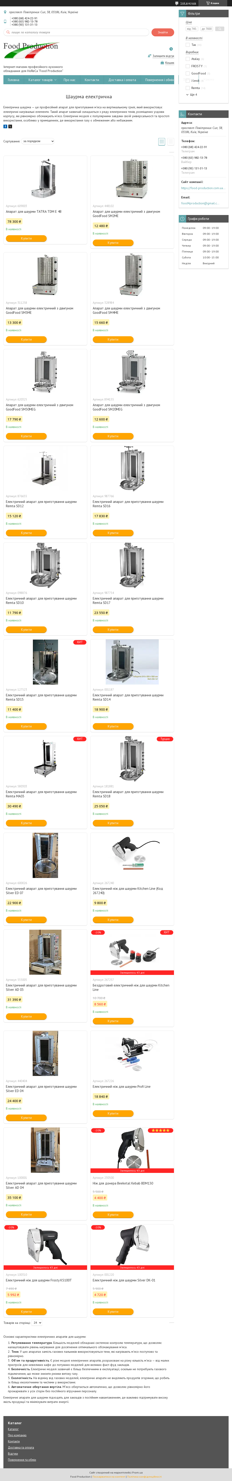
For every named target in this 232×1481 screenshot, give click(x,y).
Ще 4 (193, 94)
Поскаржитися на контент (109, 1476)
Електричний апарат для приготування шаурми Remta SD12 (41, 503)
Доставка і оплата (122, 80)
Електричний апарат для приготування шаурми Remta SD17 (128, 600)
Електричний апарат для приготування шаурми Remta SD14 (128, 697)
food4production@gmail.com (201, 203)
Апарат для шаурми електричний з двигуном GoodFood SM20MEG (126, 407)
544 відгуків (188, 3)
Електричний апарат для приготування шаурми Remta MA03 (41, 794)
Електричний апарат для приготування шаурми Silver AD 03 (41, 987)
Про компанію (17, 1435)
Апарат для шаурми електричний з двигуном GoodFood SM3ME (39, 310)
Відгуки (188, 80)
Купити (26, 238)
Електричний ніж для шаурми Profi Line (122, 1086)
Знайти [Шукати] (163, 32)
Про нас (70, 80)
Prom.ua (137, 1472)
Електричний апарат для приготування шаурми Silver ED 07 (41, 890)
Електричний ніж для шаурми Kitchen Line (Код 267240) (128, 890)
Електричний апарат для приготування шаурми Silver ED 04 (41, 1088)
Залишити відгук (163, 56)
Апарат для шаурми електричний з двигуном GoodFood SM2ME (126, 213)
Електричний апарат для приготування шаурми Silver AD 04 (41, 1185)
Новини (208, 80)
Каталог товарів (41, 80)
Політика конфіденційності (144, 1476)
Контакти (92, 80)
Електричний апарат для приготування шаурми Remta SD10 (41, 600)
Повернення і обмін (159, 80)
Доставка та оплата (21, 1447)
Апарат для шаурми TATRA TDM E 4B (33, 211)
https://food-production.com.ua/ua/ (203, 188)
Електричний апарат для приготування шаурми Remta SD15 (41, 697)
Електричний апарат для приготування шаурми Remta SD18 (128, 794)
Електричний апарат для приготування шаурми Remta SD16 (128, 503)
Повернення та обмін (22, 1460)
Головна (13, 80)
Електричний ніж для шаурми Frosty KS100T (39, 1280)
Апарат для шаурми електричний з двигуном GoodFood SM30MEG (39, 407)
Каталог (13, 1429)
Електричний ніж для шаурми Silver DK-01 (124, 1280)
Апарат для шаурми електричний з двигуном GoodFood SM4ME (126, 310)
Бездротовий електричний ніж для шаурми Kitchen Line (131, 987)
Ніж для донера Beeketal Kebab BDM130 (123, 1183)
